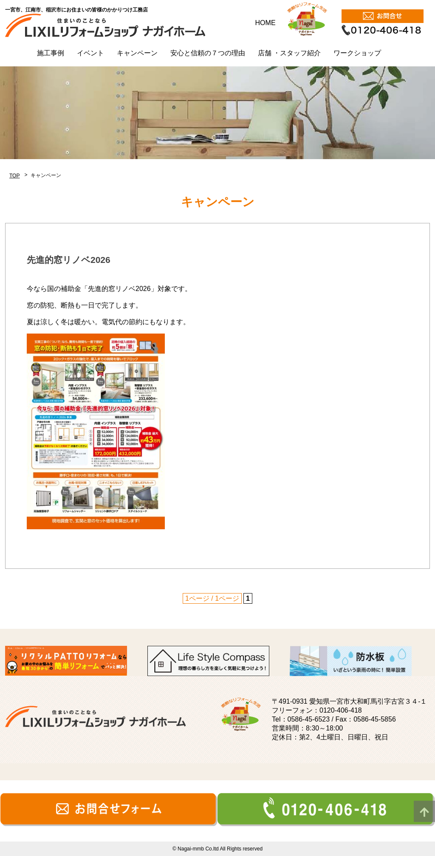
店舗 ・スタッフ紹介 (289, 53)
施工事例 (50, 53)
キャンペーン (137, 53)
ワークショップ (357, 53)
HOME (265, 22)
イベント (90, 53)
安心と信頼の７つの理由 (207, 53)
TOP (14, 176)
